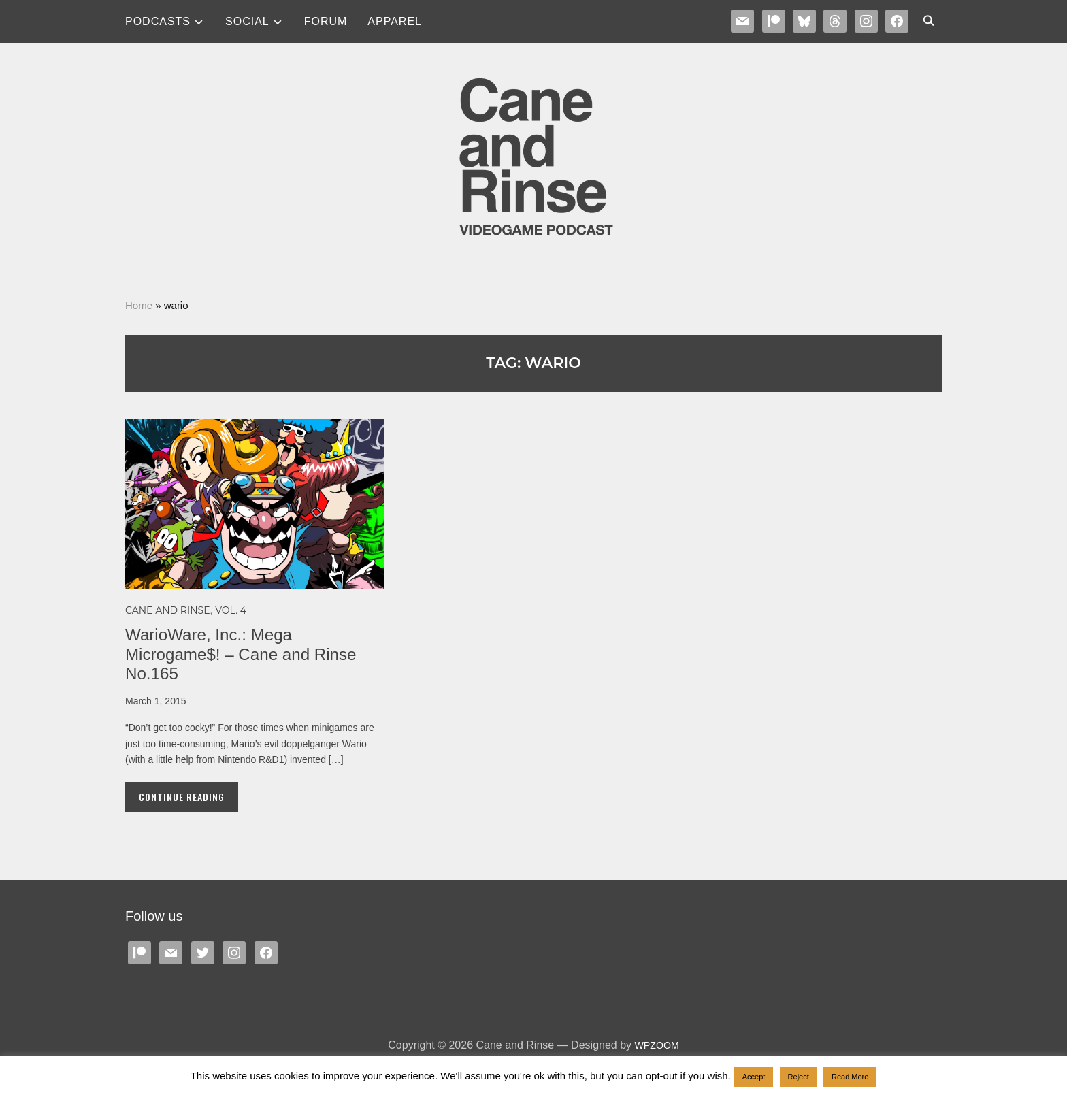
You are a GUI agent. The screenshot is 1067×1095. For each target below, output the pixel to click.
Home (138, 305)
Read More (850, 1077)
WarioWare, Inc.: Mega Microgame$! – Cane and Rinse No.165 (249, 653)
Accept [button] (754, 1077)
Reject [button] (798, 1077)
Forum (326, 21)
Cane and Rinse (167, 610)
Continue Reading (182, 796)
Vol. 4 (230, 610)
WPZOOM (656, 1045)
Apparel (394, 21)
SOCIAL (247, 21)
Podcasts (158, 21)
